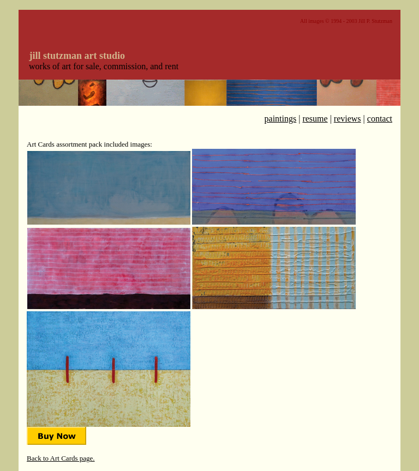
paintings (281, 118)
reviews (347, 118)
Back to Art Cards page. (61, 458)
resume (314, 118)
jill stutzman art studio (77, 55)
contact (379, 118)
